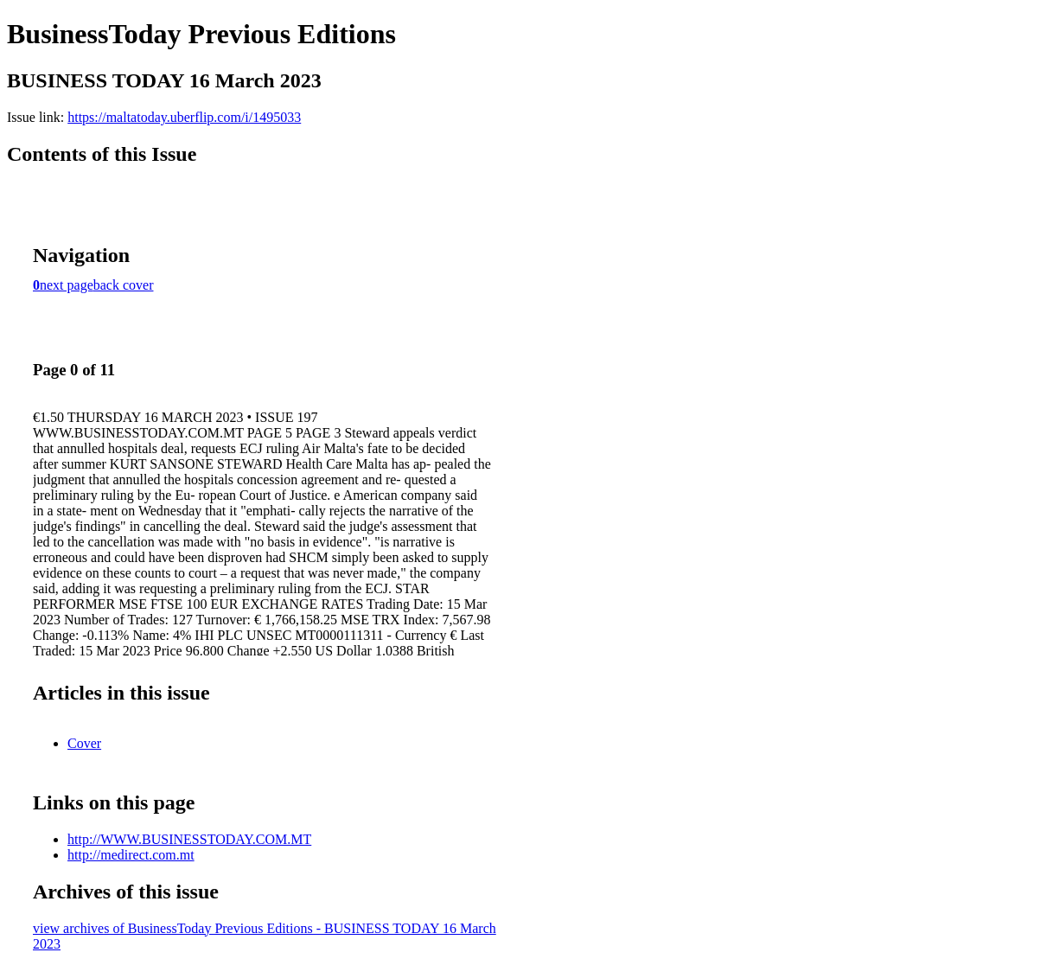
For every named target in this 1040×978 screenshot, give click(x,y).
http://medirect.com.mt (131, 854)
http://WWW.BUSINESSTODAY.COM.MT (189, 839)
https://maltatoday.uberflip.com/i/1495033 (184, 117)
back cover (123, 285)
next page (66, 285)
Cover (84, 743)
